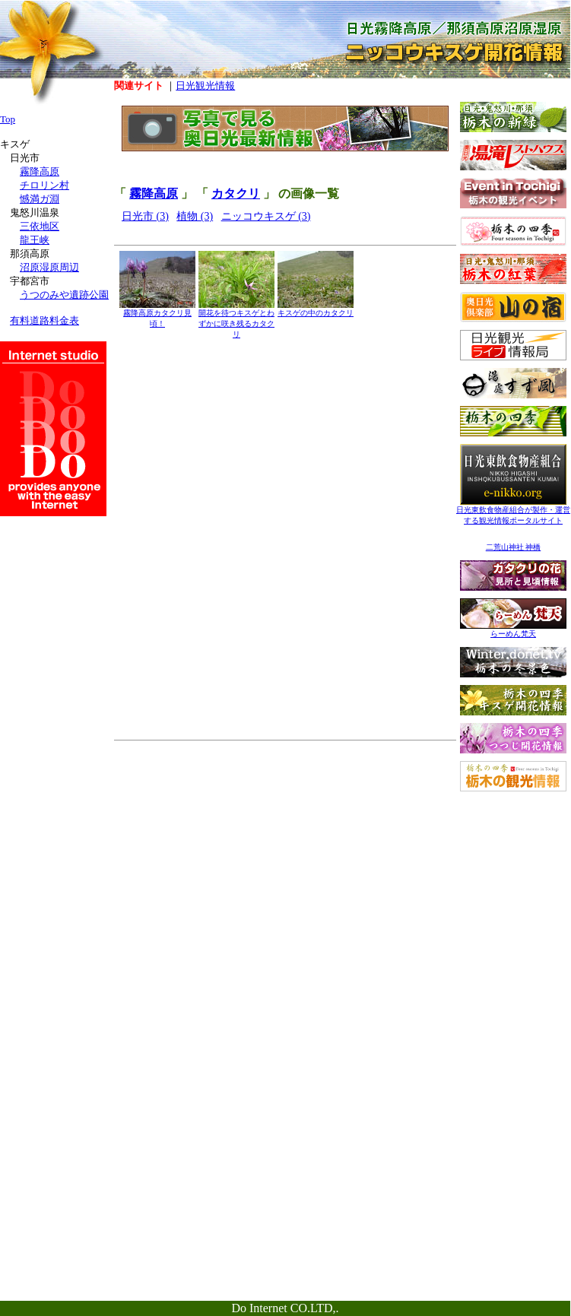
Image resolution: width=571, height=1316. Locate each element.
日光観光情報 (205, 85)
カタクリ (235, 193)
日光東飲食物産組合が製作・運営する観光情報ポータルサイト (513, 511)
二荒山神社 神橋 (513, 547)
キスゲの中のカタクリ (316, 309)
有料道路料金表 (44, 320)
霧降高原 (153, 193)
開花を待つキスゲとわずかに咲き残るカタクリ (236, 319)
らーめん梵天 (513, 630)
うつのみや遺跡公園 (64, 294)
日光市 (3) (145, 216)
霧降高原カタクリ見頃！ (157, 314)
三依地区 (39, 226)
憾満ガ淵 (39, 199)
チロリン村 (44, 185)
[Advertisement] (513, 894)
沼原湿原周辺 (49, 267)
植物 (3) (194, 216)
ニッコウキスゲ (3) (266, 216)
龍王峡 (34, 240)
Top (7, 119)
